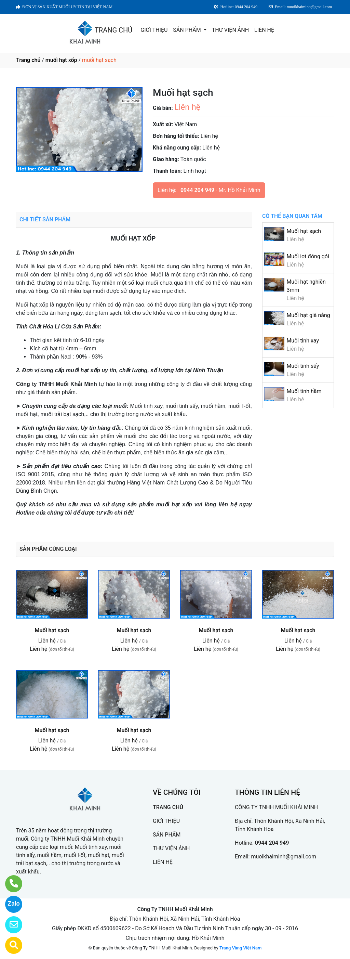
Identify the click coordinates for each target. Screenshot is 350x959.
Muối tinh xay (302, 340)
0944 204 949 (197, 190)
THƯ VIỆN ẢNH (230, 30)
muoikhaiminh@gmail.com (283, 856)
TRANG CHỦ (113, 30)
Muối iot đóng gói (307, 256)
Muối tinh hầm (303, 391)
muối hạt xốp (61, 60)
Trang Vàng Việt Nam (240, 947)
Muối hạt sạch (303, 231)
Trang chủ (28, 60)
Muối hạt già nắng (308, 315)
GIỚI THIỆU (153, 30)
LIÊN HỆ (264, 30)
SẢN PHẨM (187, 30)
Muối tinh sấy (302, 366)
